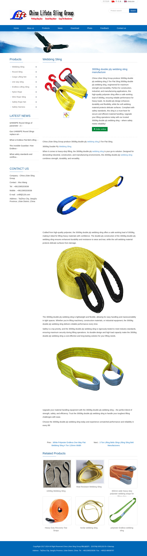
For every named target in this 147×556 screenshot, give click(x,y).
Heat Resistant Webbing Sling (89, 487)
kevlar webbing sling (89, 528)
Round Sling (17, 72)
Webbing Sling (65, 146)
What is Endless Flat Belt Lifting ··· (24, 140)
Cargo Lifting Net (19, 77)
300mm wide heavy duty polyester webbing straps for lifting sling (122, 493)
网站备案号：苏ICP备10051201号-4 (94, 546)
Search (133, 11)
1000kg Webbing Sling (55, 491)
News (60, 28)
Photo (89, 28)
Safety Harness (18, 107)
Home (16, 28)
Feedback (104, 28)
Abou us (30, 28)
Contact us (121, 28)
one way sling (18, 82)
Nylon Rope (17, 92)
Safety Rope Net (19, 102)
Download (75, 28)
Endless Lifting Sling (20, 87)
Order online (100, 129)
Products (46, 28)
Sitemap (111, 546)
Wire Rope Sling (19, 97)
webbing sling (93, 142)
